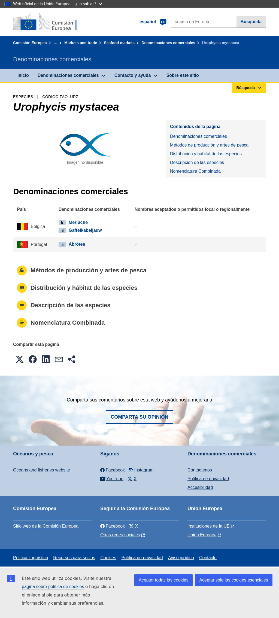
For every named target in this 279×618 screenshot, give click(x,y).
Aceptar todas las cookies (163, 580)
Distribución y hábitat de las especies (206, 153)
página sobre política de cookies (53, 586)
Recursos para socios (74, 557)
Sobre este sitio (182, 75)
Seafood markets (119, 43)
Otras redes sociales (120, 534)
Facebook (112, 526)
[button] (19, 359)
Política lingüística (30, 557)
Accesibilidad (200, 487)
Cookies (108, 557)
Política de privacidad (208, 478)
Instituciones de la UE (208, 526)
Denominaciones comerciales (168, 43)
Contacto (208, 557)
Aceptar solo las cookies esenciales (233, 580)
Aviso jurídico (181, 557)
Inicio (23, 75)
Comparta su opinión (139, 417)
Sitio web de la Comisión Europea (45, 526)
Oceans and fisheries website (41, 470)
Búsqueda (251, 21)
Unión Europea (202, 534)
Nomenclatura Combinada (195, 171)
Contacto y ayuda (132, 75)
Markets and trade (80, 43)
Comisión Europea (30, 43)
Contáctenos (199, 470)
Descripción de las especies (197, 162)
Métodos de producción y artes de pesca (209, 145)
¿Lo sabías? (88, 3)
